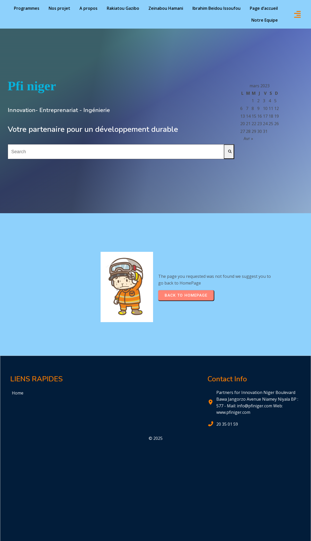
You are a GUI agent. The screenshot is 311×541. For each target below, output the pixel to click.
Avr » (248, 138)
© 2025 (156, 438)
